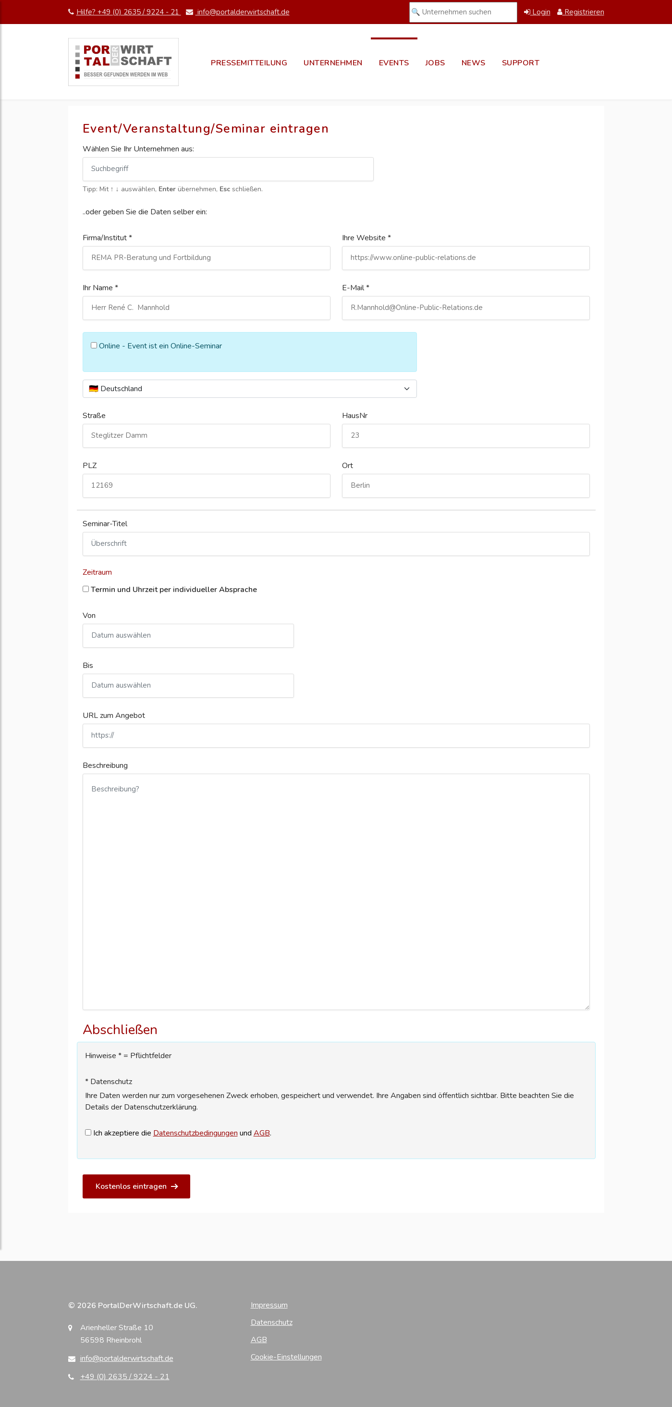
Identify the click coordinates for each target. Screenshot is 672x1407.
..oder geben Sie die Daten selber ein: (145, 212)
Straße (94, 415)
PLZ (90, 465)
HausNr (354, 415)
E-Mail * (355, 288)
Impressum (269, 1305)
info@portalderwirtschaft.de (238, 12)
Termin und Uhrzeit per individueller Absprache (170, 589)
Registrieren (580, 12)
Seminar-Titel (105, 523)
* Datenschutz (108, 1081)
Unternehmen (333, 63)
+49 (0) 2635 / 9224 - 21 (125, 1376)
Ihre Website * (366, 238)
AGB (262, 1133)
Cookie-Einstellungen (286, 1357)
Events (394, 63)
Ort (347, 465)
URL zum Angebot (114, 715)
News (474, 63)
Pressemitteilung (249, 63)
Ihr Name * (100, 288)
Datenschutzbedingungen (195, 1133)
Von (89, 615)
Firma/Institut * (107, 238)
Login (537, 12)
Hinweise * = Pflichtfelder (128, 1055)
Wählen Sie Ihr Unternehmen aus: (138, 149)
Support (521, 63)
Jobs (435, 63)
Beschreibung (105, 765)
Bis (88, 665)
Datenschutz (272, 1322)
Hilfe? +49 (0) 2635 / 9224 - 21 (124, 12)
